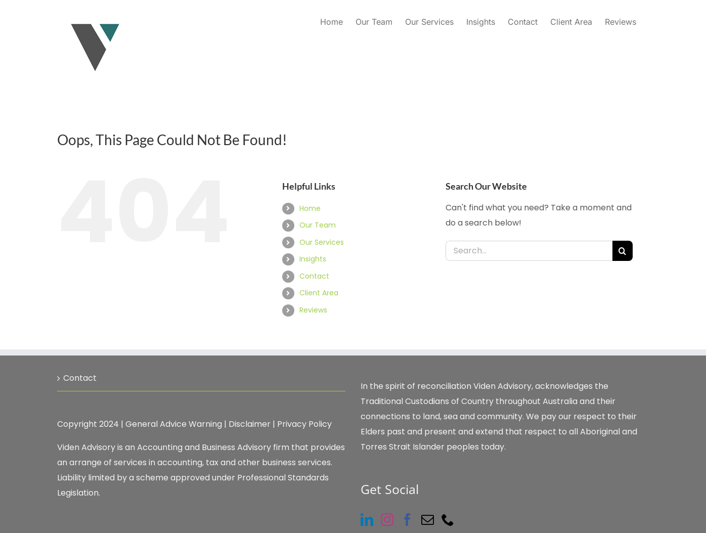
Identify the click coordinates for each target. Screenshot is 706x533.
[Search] (622, 251)
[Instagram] (387, 519)
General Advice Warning (173, 424)
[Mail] (427, 519)
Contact (314, 276)
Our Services (321, 242)
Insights (312, 259)
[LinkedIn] (367, 519)
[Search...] (529, 251)
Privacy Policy (304, 424)
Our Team (317, 225)
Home (310, 208)
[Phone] (448, 519)
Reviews (313, 310)
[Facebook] (407, 519)
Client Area (318, 293)
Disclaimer (250, 424)
